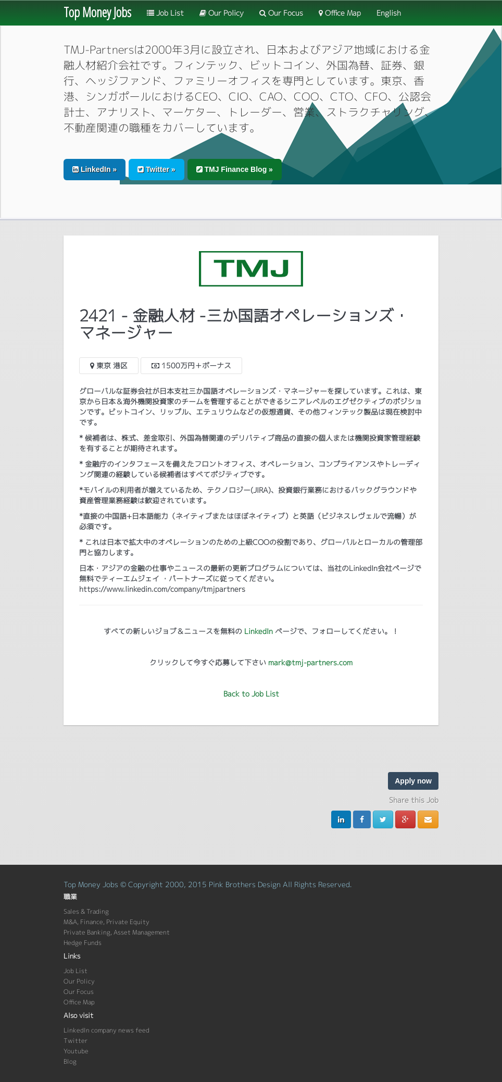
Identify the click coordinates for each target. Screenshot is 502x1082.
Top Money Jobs (97, 12)
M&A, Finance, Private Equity (106, 921)
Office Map (340, 13)
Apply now (413, 781)
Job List (165, 13)
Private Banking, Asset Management (117, 932)
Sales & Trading (86, 911)
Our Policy (221, 13)
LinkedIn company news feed (106, 1030)
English (388, 13)
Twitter (75, 1040)
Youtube (76, 1051)
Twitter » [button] (156, 169)
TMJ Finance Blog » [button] (234, 169)
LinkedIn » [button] (94, 169)
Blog (70, 1061)
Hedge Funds (83, 942)
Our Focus (281, 13)
